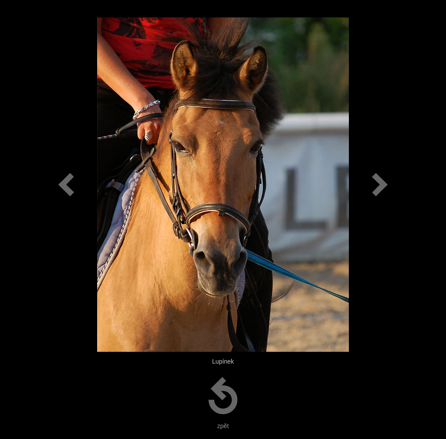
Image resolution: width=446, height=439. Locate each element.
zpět (223, 425)
